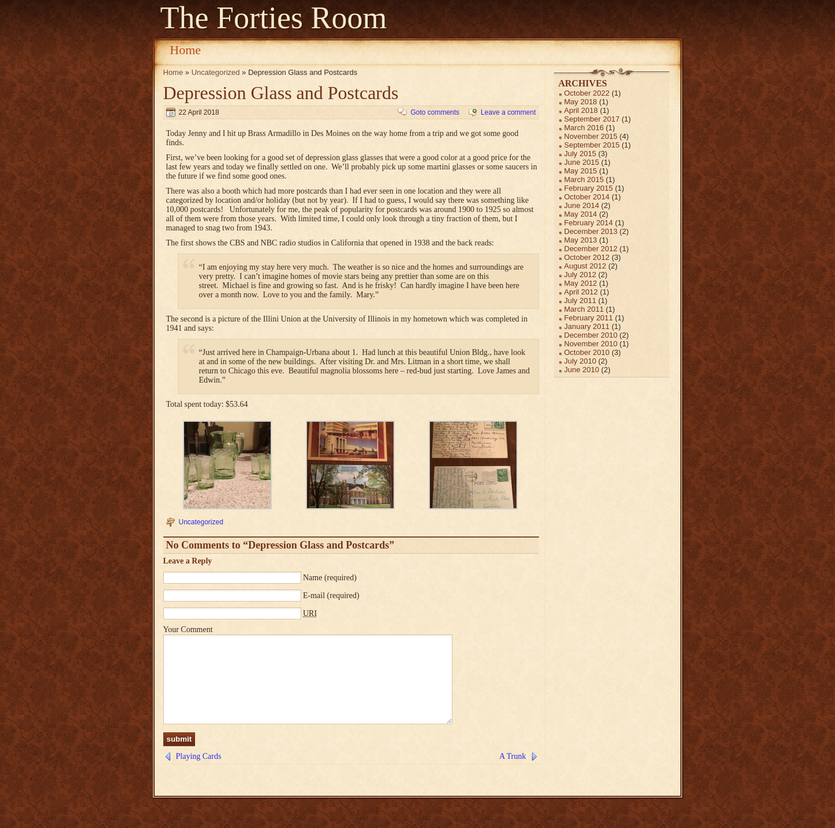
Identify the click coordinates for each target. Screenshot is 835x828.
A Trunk (512, 773)
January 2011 (587, 326)
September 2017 (592, 119)
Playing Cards (199, 773)
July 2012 (580, 274)
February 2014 (588, 222)
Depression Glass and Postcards (281, 92)
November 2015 (591, 136)
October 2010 (587, 352)
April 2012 (581, 292)
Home (185, 50)
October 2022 (587, 93)
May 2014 (580, 214)
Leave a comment (508, 112)
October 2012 (587, 257)
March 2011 (584, 309)
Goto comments (434, 112)
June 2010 (582, 369)
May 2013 (580, 240)
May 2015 (580, 171)
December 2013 (591, 231)
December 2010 (591, 335)
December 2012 (591, 248)
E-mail (314, 595)
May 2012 (580, 283)
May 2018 (580, 101)
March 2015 (584, 179)
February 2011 (588, 317)
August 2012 (585, 266)
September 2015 (592, 145)
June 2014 (582, 205)
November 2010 (591, 343)
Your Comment (188, 629)
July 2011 (580, 300)
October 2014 (587, 196)
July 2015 (580, 153)
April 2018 (581, 110)
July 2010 (580, 361)
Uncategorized (216, 72)
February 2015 (588, 188)
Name (312, 577)
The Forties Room (273, 18)
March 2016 (584, 127)
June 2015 (582, 162)
